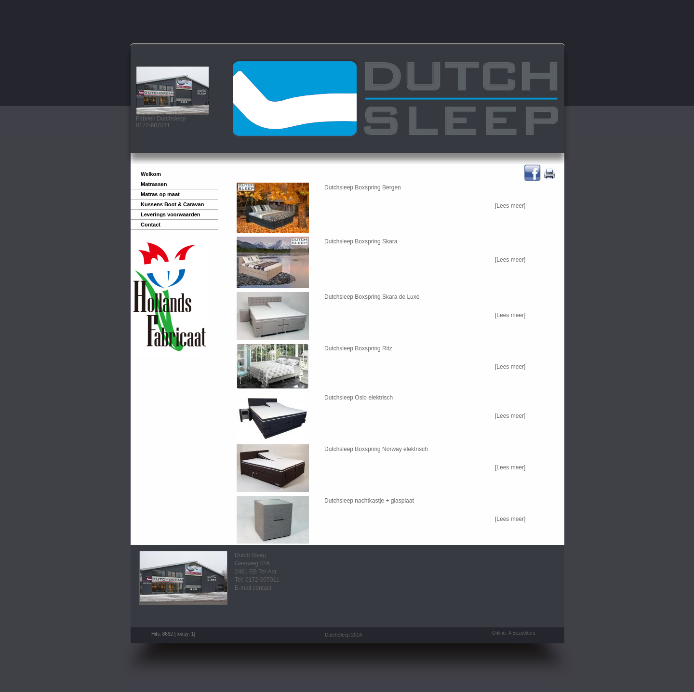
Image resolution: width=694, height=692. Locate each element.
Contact (150, 224)
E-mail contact (253, 588)
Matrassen (154, 184)
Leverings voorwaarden (170, 214)
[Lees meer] (510, 205)
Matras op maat (160, 194)
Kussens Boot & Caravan (172, 204)
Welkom (151, 174)
